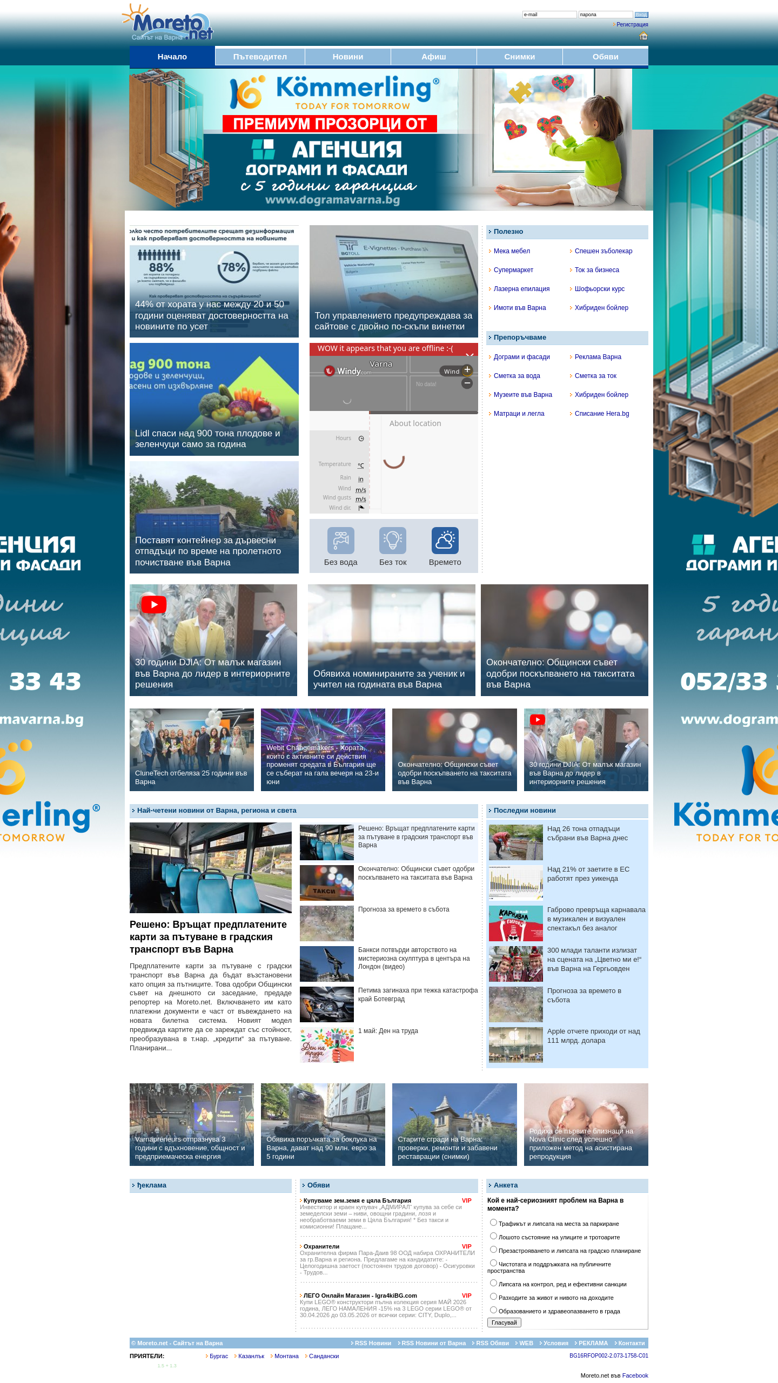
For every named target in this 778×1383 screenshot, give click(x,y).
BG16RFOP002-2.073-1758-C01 (608, 1356)
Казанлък (249, 1356)
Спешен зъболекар (601, 251)
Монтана (285, 1356)
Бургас (217, 1356)
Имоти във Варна (517, 308)
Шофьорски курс (597, 289)
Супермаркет (511, 270)
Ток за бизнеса (594, 270)
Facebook (635, 1375)
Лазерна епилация (519, 289)
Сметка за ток (593, 376)
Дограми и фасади (519, 357)
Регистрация (632, 25)
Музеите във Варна (520, 395)
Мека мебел (509, 251)
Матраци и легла (517, 413)
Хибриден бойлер (599, 308)
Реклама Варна (595, 357)
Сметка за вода (514, 376)
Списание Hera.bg (599, 413)
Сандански (322, 1356)
